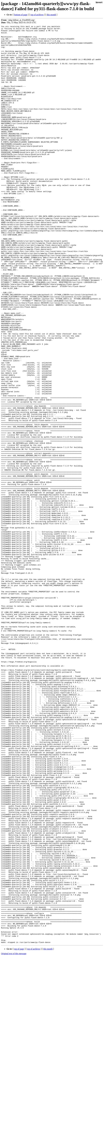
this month (51, 14)
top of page (19, 1132)
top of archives (37, 14)
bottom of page (20, 14)
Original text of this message (13, 1137)
